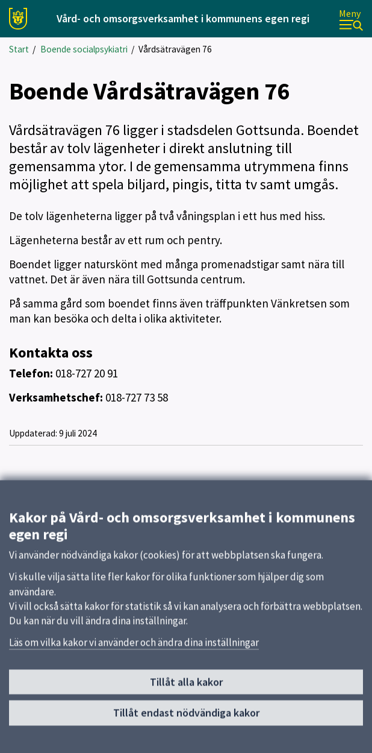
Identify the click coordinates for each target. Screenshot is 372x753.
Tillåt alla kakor (186, 687)
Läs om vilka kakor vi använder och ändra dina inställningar (134, 647)
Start (19, 49)
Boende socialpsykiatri (84, 49)
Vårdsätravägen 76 (175, 49)
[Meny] (351, 19)
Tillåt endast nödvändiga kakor (186, 718)
